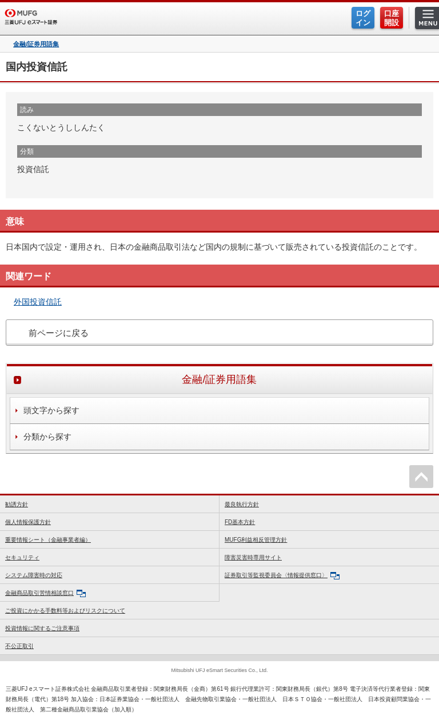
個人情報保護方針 (28, 522)
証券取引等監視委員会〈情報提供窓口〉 (282, 575)
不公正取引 (19, 646)
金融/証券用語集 (36, 44)
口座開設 (391, 18)
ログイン (363, 18)
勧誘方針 (16, 504)
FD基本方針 (240, 522)
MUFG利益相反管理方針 (256, 540)
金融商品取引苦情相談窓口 (45, 593)
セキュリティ (22, 557)
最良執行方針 (242, 504)
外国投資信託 (38, 301)
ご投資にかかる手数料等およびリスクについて (65, 610)
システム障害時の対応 (33, 575)
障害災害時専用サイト (253, 557)
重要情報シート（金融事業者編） (48, 540)
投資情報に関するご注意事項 (42, 628)
